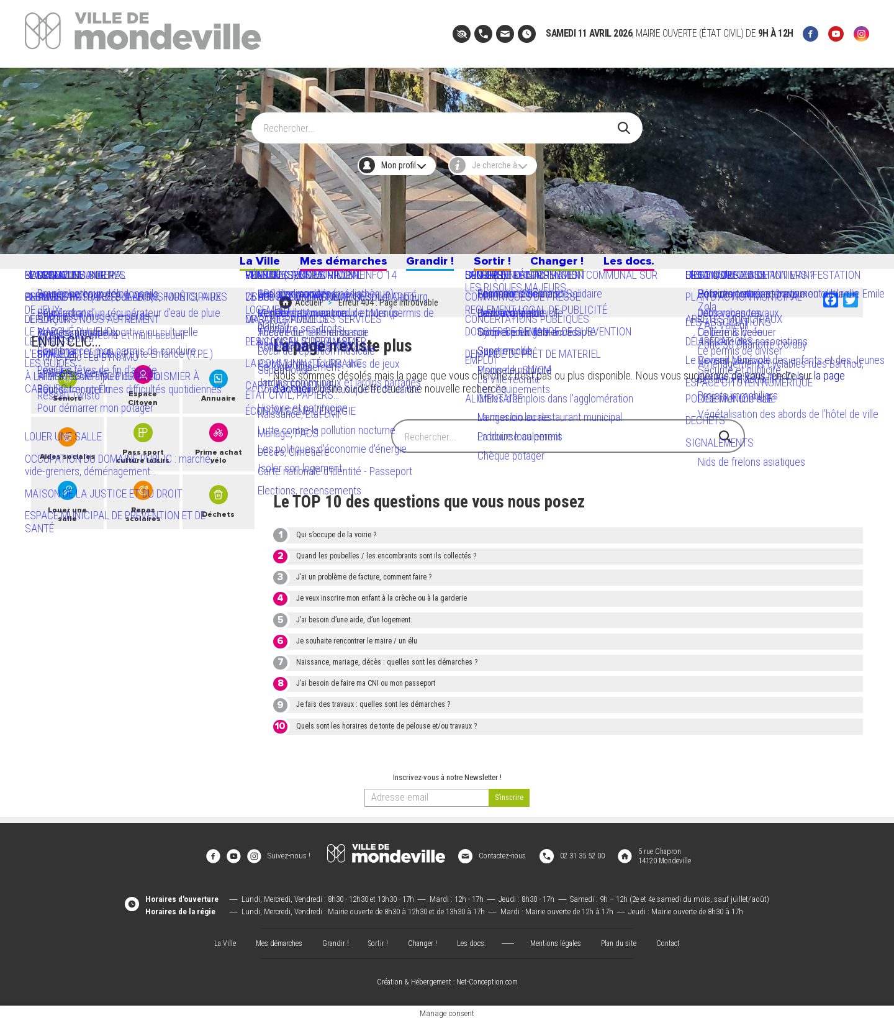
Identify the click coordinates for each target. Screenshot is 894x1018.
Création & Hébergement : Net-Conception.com (447, 978)
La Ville (228, 266)
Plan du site (624, 938)
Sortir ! (500, 266)
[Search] (440, 122)
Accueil (308, 311)
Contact (677, 938)
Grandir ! (428, 266)
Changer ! (574, 266)
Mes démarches (326, 266)
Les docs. (658, 266)
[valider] (509, 803)
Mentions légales (558, 938)
